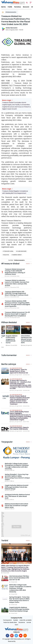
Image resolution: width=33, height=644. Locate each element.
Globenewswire (10, 12)
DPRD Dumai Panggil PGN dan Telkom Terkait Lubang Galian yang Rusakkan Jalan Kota (24, 340)
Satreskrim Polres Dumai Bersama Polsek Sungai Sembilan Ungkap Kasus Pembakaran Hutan (9, 340)
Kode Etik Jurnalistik (25, 620)
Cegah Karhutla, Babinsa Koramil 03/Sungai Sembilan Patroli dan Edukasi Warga (16, 487)
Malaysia (6, 255)
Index (29, 263)
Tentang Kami (7, 620)
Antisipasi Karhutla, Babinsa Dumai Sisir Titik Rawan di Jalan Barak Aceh (17, 496)
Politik (10, 7)
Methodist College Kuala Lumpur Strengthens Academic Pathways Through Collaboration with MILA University (17, 466)
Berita (3, 7)
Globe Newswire (11, 28)
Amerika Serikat (17, 255)
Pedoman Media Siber (10, 622)
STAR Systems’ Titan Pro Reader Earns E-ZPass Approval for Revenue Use (19, 371)
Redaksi (15, 620)
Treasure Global (8, 251)
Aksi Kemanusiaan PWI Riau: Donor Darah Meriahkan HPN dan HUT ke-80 (19, 578)
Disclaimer (22, 622)
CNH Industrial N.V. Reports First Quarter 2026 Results (19, 428)
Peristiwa (17, 7)
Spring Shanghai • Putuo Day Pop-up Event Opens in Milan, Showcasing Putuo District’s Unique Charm (17, 477)
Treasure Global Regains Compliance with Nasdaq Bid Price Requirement (15, 192)
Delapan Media (20, 641)
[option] (9, 338)
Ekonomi (26, 7)
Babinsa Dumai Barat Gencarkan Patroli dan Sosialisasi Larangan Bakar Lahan (16, 505)
